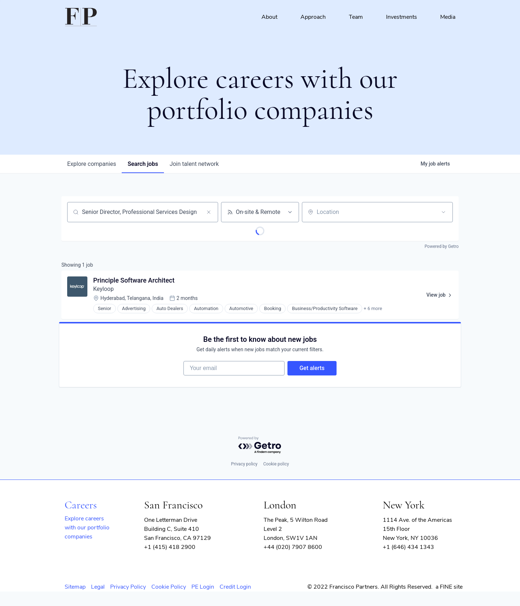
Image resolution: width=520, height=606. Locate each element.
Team (356, 17)
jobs (142, 163)
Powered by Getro (442, 246)
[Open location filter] (443, 212)
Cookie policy (276, 464)
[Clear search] (209, 212)
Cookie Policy (168, 587)
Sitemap (75, 587)
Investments (401, 17)
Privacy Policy (128, 587)
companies (91, 163)
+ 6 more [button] (373, 308)
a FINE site (449, 587)
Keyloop (103, 288)
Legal (98, 587)
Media (447, 17)
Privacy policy (244, 464)
